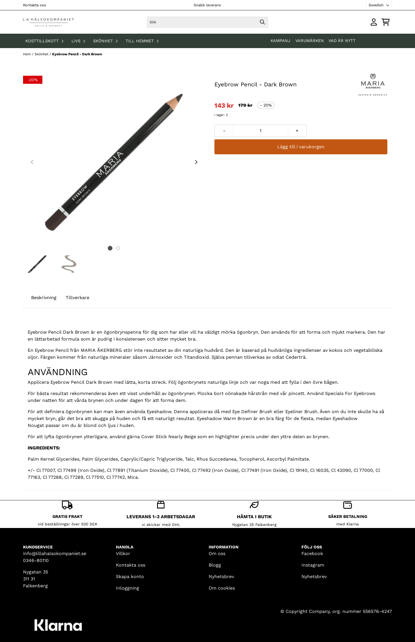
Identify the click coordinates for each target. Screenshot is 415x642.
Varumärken (309, 40)
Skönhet (42, 54)
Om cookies (222, 588)
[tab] (110, 248)
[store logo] (48, 22)
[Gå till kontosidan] (373, 22)
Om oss (217, 553)
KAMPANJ (281, 40)
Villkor (123, 553)
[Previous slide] (32, 162)
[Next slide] (196, 162)
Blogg (215, 565)
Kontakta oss (34, 5)
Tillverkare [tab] (77, 297)
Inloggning (127, 588)
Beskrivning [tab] (43, 297)
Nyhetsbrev (221, 576)
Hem (27, 54)
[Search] (262, 22)
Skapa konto (130, 576)
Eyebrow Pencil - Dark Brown (77, 54)
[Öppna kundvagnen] (385, 22)
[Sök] (207, 22)
